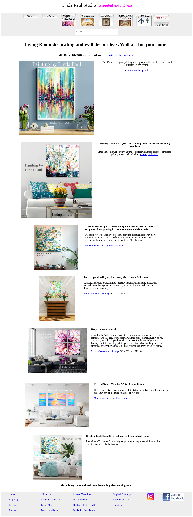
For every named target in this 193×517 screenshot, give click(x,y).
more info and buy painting (137, 70)
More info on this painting (96, 293)
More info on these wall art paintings (112, 398)
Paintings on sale (121, 499)
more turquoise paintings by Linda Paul (104, 245)
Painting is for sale (149, 154)
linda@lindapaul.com (119, 55)
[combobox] (96, 32)
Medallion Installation (84, 510)
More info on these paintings (105, 351)
